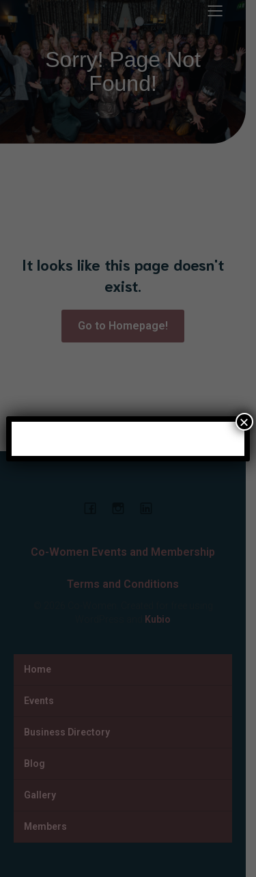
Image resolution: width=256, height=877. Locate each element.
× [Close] (244, 422)
